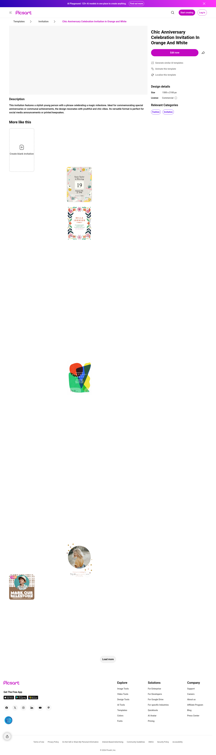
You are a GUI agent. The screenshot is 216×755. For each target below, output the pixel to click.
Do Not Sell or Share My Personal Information (80, 742)
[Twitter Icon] (15, 708)
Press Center (193, 715)
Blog (189, 710)
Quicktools (153, 710)
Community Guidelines (136, 742)
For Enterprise (154, 688)
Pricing (151, 721)
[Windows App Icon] (33, 698)
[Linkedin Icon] (32, 708)
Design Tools (123, 699)
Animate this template (165, 69)
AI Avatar (152, 715)
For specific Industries (158, 705)
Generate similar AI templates (169, 63)
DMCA (151, 742)
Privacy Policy (53, 742)
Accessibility (177, 742)
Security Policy (163, 742)
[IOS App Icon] (9, 698)
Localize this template (165, 75)
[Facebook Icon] (7, 708)
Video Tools (122, 694)
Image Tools (123, 688)
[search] (172, 12)
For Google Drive (156, 699)
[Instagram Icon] (23, 708)
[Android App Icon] (21, 698)
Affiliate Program (195, 705)
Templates (122, 710)
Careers (191, 694)
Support (191, 688)
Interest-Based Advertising (112, 742)
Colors (120, 715)
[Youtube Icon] (40, 708)
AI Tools (121, 705)
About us (191, 699)
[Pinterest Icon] (49, 708)
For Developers (155, 694)
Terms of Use (38, 742)
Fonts (120, 721)
